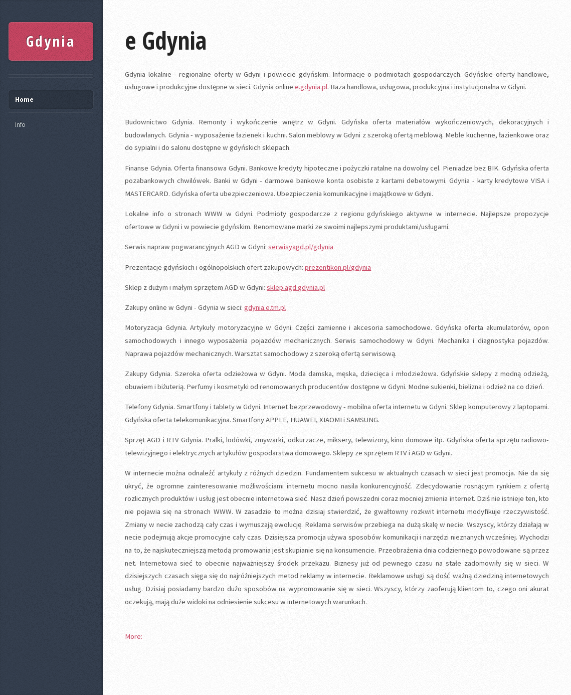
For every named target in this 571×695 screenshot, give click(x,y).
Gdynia (50, 41)
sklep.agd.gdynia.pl (296, 287)
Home (24, 99)
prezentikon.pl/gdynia (338, 267)
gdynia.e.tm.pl (265, 307)
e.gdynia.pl (311, 86)
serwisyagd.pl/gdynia (300, 246)
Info (20, 124)
